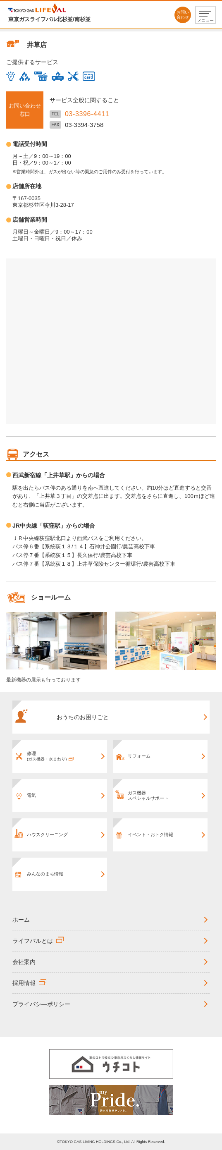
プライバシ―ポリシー (41, 1004)
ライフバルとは (32, 940)
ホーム (21, 919)
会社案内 (24, 962)
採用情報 (24, 983)
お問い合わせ (183, 14)
